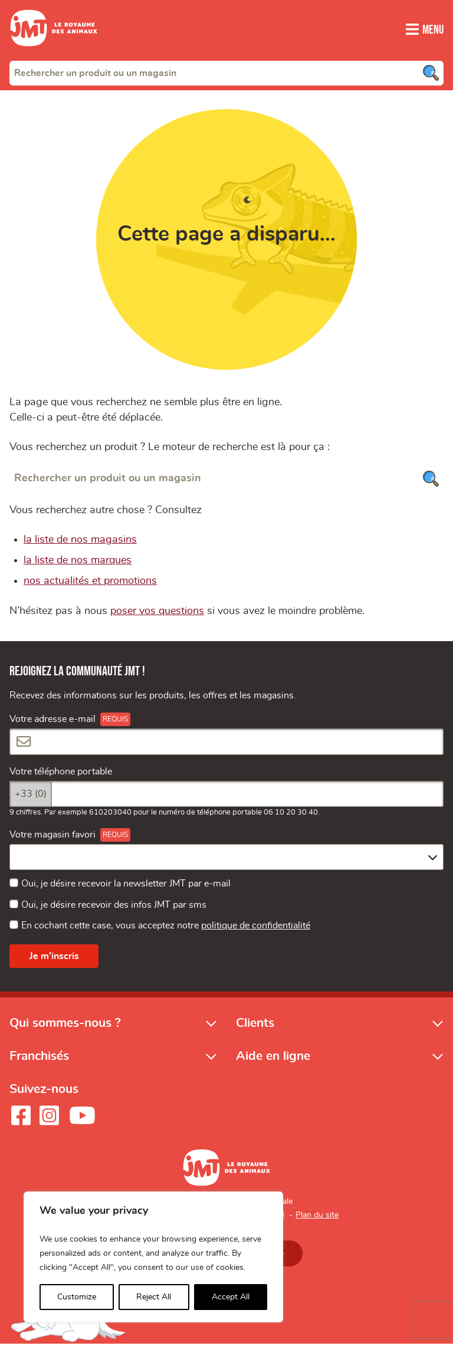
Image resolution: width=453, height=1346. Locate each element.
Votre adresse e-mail (52, 721)
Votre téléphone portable (60, 773)
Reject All (153, 1297)
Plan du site (317, 1217)
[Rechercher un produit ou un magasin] (226, 480)
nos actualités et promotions (90, 582)
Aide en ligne (273, 1058)
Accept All (231, 1297)
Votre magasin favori (52, 837)
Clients (255, 1025)
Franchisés (39, 1058)
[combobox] (226, 72)
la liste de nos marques (78, 562)
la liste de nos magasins (80, 541)
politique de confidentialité (255, 927)
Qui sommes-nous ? (65, 1025)
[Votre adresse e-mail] (226, 744)
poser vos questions (157, 613)
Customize (76, 1297)
